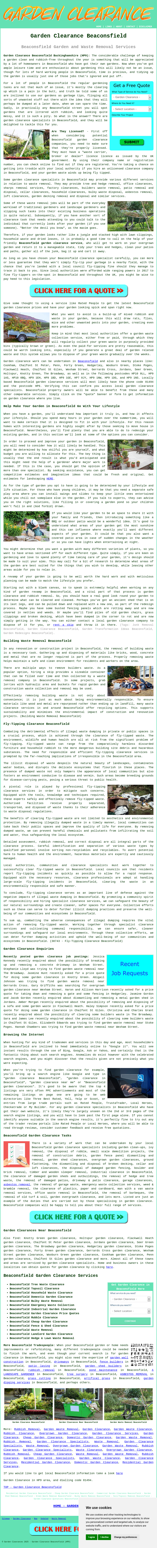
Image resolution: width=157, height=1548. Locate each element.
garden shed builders (103, 1366)
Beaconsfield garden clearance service (50, 243)
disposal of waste (40, 763)
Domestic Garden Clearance (89, 1437)
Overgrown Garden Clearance (63, 1433)
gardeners (51, 207)
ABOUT (119, 26)
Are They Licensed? (68, 131)
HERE (50, 478)
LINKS (108, 26)
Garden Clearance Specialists (62, 1441)
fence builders (111, 1361)
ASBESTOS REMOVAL (134, 1374)
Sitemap (6, 1519)
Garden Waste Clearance (133, 1429)
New (35, 1519)
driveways (61, 1361)
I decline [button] (104, 1537)
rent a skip (63, 624)
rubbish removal (41, 1370)
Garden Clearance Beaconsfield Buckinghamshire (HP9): (47, 55)
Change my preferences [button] (125, 1537)
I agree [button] (91, 1537)
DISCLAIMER (145, 26)
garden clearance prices (23, 307)
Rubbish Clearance (19, 1433)
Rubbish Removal (27, 1429)
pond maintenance (103, 1370)
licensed (99, 148)
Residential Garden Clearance (45, 1462)
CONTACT (130, 26)
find (16, 1238)
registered (100, 164)
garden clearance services (57, 381)
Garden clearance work (21, 361)
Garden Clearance (96, 1429)
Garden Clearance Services (115, 1433)
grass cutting (39, 1378)
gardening (88, 68)
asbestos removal (17, 1184)
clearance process (18, 846)
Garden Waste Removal (61, 1429)
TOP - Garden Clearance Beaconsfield (32, 1487)
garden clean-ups (132, 1147)
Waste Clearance (89, 1449)
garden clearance (92, 139)
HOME (98, 26)
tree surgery (77, 1374)
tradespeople (90, 1349)
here (109, 1267)
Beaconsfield (88, 361)
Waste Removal (106, 1441)
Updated (44, 1519)
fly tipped (101, 172)
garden (12, 59)
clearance (11, 219)
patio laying (39, 1366)
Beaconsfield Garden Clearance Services (51, 1275)
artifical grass (97, 1378)
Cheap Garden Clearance (42, 1437)
